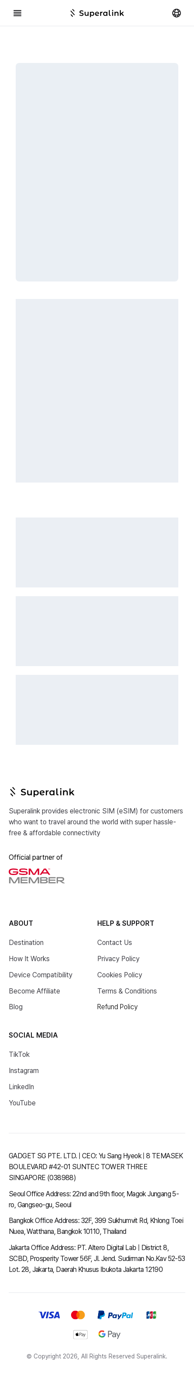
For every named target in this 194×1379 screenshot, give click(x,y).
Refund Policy (117, 1007)
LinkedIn (21, 1087)
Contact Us (114, 942)
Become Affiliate (34, 991)
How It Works (29, 959)
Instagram (24, 1070)
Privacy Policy (118, 959)
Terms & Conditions (127, 991)
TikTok (19, 1054)
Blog (16, 1007)
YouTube (22, 1103)
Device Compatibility (40, 975)
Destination (26, 942)
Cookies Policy (119, 975)
